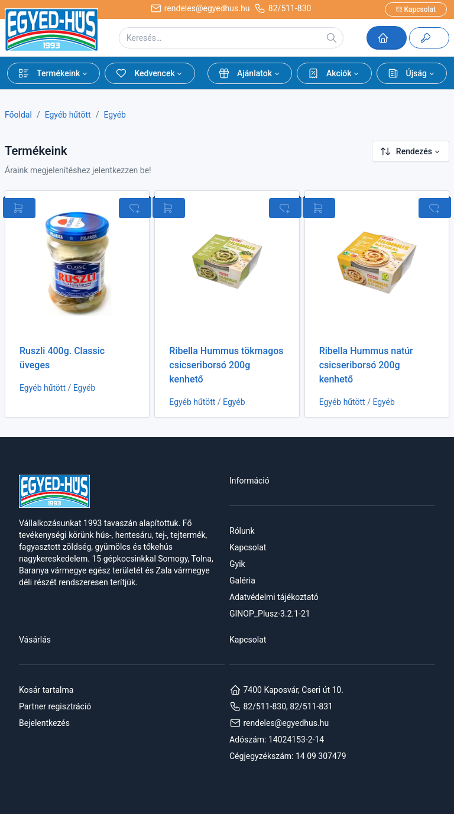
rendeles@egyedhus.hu (279, 723)
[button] (53, 73)
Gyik (237, 564)
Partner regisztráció (55, 706)
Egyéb (114, 114)
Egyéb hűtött (68, 114)
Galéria (242, 580)
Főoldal (18, 114)
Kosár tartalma (46, 690)
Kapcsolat (247, 547)
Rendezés (406, 151)
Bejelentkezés (44, 723)
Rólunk (242, 531)
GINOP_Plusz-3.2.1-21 (269, 613)
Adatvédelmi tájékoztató (274, 597)
